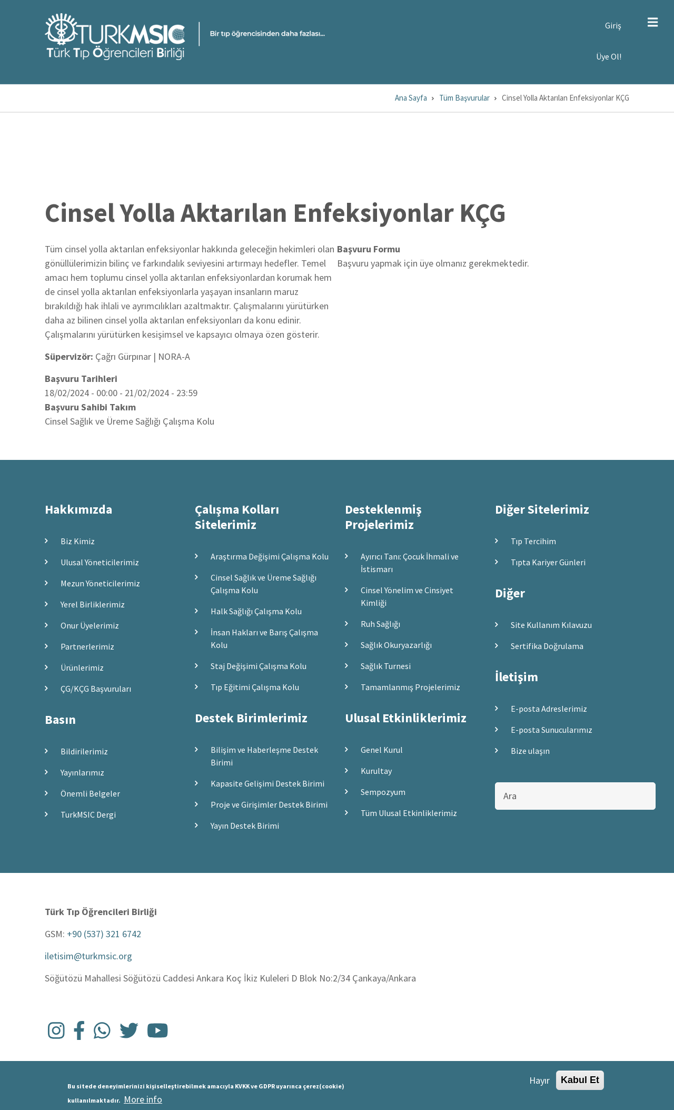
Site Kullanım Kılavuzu (551, 625)
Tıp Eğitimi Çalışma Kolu (255, 687)
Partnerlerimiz (87, 646)
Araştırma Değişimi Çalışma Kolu (270, 556)
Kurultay (376, 770)
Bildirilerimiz (84, 751)
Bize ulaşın (530, 750)
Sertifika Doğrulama (547, 646)
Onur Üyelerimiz (90, 625)
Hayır (539, 1080)
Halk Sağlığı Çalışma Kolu (256, 611)
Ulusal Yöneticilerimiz (100, 562)
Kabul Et (580, 1080)
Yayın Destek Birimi (245, 825)
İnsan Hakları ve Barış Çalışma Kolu (264, 638)
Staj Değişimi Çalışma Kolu (258, 666)
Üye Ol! (608, 56)
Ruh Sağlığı (380, 623)
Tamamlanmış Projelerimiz (410, 687)
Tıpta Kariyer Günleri (548, 562)
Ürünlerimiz (82, 667)
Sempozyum (383, 792)
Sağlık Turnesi (386, 666)
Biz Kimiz (78, 541)
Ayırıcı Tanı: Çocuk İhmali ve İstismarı (410, 562)
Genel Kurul (382, 749)
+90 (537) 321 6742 (104, 934)
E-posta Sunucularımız (551, 729)
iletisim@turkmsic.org (88, 956)
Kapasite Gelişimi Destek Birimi (267, 783)
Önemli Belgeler (90, 793)
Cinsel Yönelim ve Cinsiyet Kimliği (407, 596)
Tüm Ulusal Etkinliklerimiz (409, 813)
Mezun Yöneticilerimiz (100, 583)
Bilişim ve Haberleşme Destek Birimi (264, 756)
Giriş (613, 25)
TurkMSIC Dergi (88, 814)
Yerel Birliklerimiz (93, 604)
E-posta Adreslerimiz (549, 708)
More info (143, 1099)
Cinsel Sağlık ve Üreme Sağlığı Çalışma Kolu (263, 583)
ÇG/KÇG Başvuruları (96, 688)
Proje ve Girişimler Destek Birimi (269, 804)
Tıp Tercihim (533, 541)
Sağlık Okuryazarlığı (396, 645)
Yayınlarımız (82, 772)
